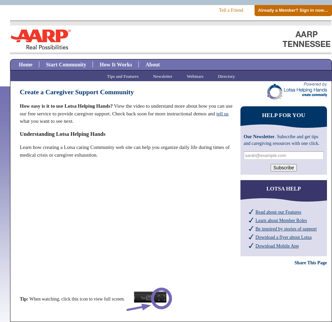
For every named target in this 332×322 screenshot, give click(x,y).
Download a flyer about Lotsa (284, 237)
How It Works (116, 64)
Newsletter (162, 76)
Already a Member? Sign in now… (293, 10)
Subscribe (283, 167)
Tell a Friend (231, 10)
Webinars (195, 76)
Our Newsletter (259, 136)
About (153, 64)
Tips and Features (123, 76)
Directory (226, 76)
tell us (222, 113)
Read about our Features (278, 212)
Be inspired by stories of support (286, 228)
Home (26, 64)
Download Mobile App (277, 246)
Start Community (66, 64)
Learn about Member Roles (281, 220)
